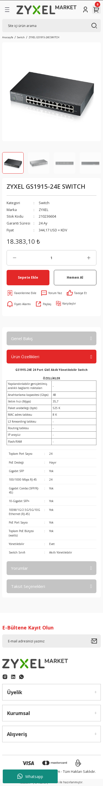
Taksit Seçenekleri (28, 586)
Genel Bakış (22, 338)
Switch (44, 202)
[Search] (51, 25)
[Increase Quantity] (88, 257)
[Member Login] (85, 9)
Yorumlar (19, 568)
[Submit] (96, 641)
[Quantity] (51, 257)
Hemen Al (75, 277)
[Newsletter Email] (51, 641)
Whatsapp (30, 776)
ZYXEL (43, 209)
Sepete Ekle (28, 277)
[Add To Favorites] (21, 293)
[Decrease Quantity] (14, 257)
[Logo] (46, 9)
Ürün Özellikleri (25, 356)
